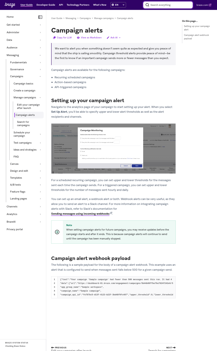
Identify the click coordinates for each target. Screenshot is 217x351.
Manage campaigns (25, 97)
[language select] (119, 4)
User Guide (56, 18)
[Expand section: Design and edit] (40, 171)
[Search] (147, 4)
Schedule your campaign (22, 134)
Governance (17, 69)
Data (9, 40)
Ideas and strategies (25, 149)
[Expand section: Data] (40, 40)
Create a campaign (24, 90)
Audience (12, 47)
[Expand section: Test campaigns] (40, 143)
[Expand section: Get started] (40, 25)
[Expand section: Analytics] (40, 214)
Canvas (14, 164)
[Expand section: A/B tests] (40, 185)
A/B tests (15, 184)
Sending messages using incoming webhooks (80, 213)
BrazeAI (11, 221)
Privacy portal (15, 229)
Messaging (13, 55)
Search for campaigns (23, 123)
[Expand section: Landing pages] (40, 199)
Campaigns (16, 76)
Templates (16, 177)
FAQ (16, 156)
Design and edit (19, 171)
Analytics (12, 214)
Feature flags (17, 191)
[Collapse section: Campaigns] (40, 76)
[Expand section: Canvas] (40, 164)
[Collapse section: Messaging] (40, 55)
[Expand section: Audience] (40, 48)
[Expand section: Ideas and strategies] (40, 150)
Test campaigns (23, 142)
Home (10, 17)
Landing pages (18, 198)
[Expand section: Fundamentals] (40, 62)
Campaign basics (23, 83)
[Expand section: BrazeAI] (40, 222)
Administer (13, 32)
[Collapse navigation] (40, 17)
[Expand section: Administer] (40, 32)
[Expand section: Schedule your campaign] (40, 134)
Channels (12, 206)
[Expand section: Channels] (40, 207)
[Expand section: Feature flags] (40, 192)
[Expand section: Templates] (40, 178)
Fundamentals (18, 62)
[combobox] (168, 4)
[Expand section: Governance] (40, 69)
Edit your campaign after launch (28, 106)
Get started (13, 24)
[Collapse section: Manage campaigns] (40, 97)
